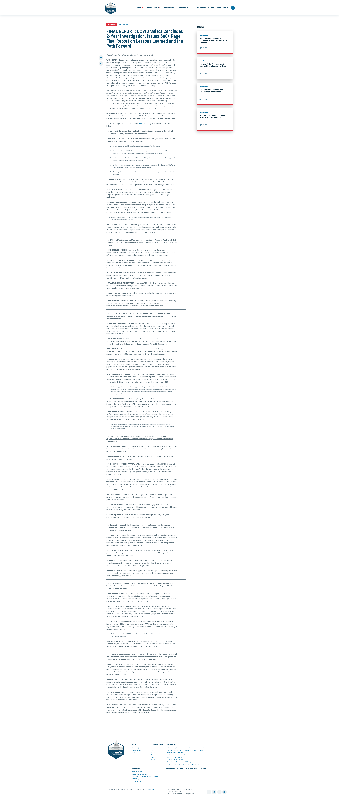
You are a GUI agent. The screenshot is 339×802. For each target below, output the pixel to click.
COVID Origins (136, 779)
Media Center (184, 8)
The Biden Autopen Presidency (203, 8)
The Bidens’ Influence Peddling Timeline (145, 776)
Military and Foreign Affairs (175, 757)
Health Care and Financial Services (178, 755)
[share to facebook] (101, 63)
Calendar (154, 748)
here (140, 123)
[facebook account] (209, 792)
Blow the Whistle (222, 8)
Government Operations (175, 752)
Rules (133, 752)
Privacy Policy (152, 789)
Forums (153, 760)
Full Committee (137, 750)
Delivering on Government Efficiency (179, 762)
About (140, 8)
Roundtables (155, 762)
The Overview (136, 781)
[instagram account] (219, 792)
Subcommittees (169, 8)
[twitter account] (214, 792)
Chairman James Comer (139, 748)
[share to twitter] (101, 57)
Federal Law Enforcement (175, 760)
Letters (153, 752)
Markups (153, 755)
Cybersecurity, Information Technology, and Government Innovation (189, 748)
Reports (153, 757)
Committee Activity (153, 8)
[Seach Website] (233, 8)
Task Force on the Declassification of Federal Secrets (184, 764)
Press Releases (137, 772)
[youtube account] (224, 792)
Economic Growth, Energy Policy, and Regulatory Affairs (185, 750)
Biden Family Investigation (140, 774)
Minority (203, 769)
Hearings (153, 750)
